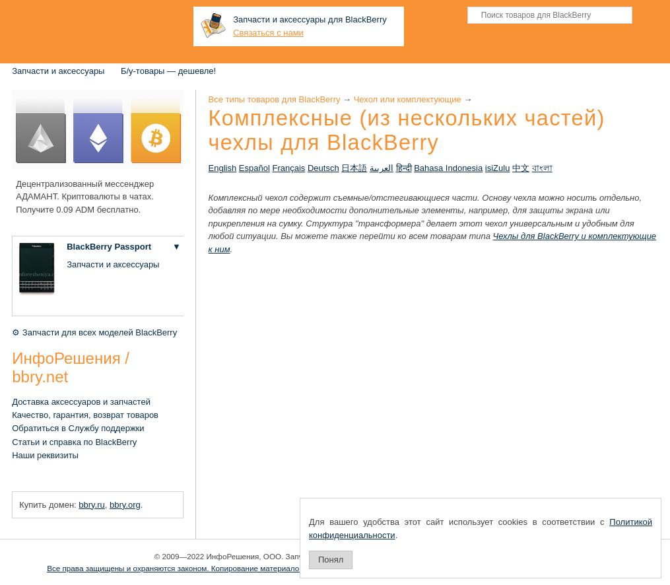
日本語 (354, 168)
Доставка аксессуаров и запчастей (81, 402)
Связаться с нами (268, 33)
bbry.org (125, 505)
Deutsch (323, 168)
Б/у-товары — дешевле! (168, 71)
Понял (330, 560)
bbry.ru (92, 505)
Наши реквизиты (45, 455)
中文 (520, 168)
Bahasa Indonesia (448, 168)
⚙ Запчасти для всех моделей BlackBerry (94, 332)
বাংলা (542, 168)
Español (254, 168)
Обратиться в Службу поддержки (78, 428)
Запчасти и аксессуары (58, 71)
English (223, 168)
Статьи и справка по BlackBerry (74, 442)
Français (288, 168)
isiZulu (497, 168)
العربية (381, 168)
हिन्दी (404, 168)
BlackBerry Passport (109, 247)
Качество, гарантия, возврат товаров (85, 415)
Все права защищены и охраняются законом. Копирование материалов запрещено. (197, 568)
